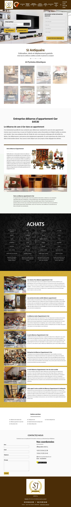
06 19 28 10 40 (43, 453)
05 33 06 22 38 (43, 450)
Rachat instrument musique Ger (36, 421)
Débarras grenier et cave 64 (28, 4)
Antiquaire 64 (22, 5)
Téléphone (16, 456)
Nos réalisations (10, 30)
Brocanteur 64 (50, 5)
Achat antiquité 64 (45, 4)
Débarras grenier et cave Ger (17, 421)
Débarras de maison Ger (16, 419)
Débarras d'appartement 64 (33, 4)
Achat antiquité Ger (50, 419)
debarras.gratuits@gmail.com (44, 457)
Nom (16, 446)
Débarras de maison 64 (56, 5)
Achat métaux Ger (32, 423)
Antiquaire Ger (32, 419)
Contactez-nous (22, 30)
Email (16, 451)
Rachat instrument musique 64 (40, 4)
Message (16, 465)
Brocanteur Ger (14, 423)
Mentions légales (44, 504)
